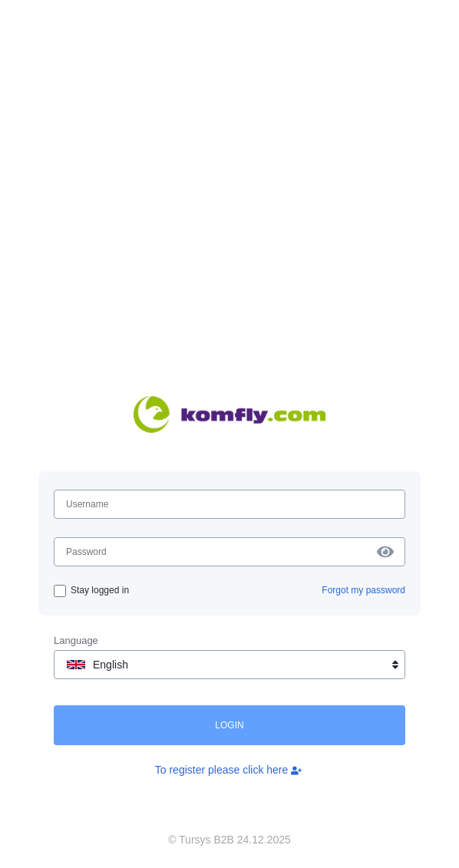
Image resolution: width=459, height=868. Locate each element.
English (234, 664)
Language (76, 640)
